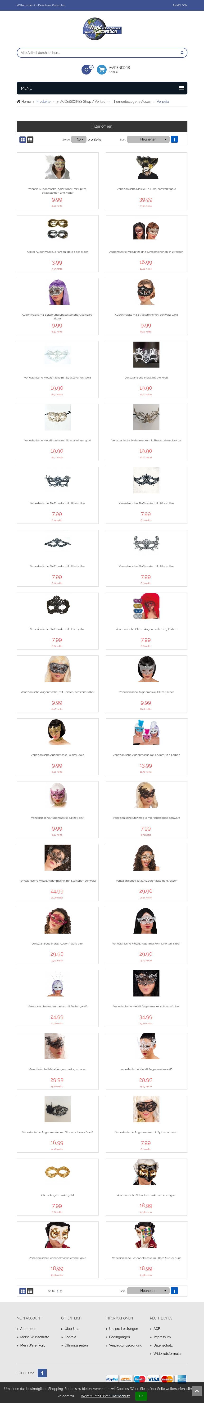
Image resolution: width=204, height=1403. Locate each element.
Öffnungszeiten (76, 1345)
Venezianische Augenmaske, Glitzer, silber (146, 692)
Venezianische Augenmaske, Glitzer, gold (57, 755)
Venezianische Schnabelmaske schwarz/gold (146, 1195)
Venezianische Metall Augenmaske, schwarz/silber (146, 1006)
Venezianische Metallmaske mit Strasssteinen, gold (57, 440)
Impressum (162, 1337)
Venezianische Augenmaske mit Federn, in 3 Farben (146, 755)
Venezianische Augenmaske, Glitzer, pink (57, 817)
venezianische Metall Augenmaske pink (57, 943)
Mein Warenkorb (32, 1345)
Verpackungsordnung (125, 1345)
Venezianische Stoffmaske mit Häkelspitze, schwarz (146, 817)
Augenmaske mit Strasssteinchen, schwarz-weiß (146, 314)
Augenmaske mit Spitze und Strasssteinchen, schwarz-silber (57, 316)
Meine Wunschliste (34, 1337)
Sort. (123, 139)
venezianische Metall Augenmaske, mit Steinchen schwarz (57, 880)
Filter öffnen (102, 126)
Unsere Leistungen (123, 1329)
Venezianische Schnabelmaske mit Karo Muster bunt (146, 1258)
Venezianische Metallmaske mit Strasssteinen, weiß (57, 377)
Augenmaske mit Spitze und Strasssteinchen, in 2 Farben (146, 251)
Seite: (51, 1291)
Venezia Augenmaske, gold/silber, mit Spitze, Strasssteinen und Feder (57, 190)
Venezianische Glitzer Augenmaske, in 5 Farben (146, 629)
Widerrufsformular (168, 1354)
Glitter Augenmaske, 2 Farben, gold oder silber (57, 251)
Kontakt (70, 1337)
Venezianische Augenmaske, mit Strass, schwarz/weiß (57, 1132)
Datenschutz (163, 1345)
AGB (157, 1329)
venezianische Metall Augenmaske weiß (146, 1069)
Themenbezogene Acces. (131, 101)
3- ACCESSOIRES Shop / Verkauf (81, 101)
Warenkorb (121, 70)
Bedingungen (119, 1337)
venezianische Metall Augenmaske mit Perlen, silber (147, 943)
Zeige (66, 139)
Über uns (72, 1329)
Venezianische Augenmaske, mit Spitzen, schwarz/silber (57, 692)
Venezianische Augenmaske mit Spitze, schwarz (146, 1132)
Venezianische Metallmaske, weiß (146, 377)
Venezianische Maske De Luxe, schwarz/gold (146, 189)
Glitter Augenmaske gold (57, 1195)
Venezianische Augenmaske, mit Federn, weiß (57, 1006)
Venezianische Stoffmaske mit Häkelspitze (57, 503)
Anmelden (180, 5)
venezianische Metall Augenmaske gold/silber (146, 880)
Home (26, 101)
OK (141, 1396)
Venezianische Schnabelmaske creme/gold (57, 1258)
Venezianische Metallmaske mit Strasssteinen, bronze (146, 440)
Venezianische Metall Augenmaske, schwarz (57, 1069)
